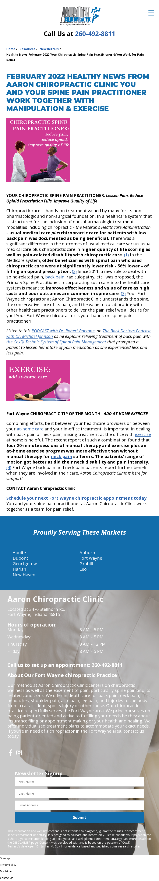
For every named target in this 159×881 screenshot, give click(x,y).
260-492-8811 (95, 33)
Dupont (20, 558)
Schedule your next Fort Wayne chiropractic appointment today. (77, 498)
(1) (126, 255)
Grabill (86, 563)
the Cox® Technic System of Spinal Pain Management (56, 342)
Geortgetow (25, 563)
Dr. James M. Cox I (49, 846)
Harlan (19, 569)
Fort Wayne (91, 558)
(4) (8, 467)
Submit (79, 817)
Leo (83, 569)
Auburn (87, 552)
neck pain (61, 456)
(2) (74, 271)
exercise (143, 434)
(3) (123, 293)
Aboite (19, 552)
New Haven (24, 574)
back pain (54, 277)
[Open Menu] (151, 13)
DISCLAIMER (21, 842)
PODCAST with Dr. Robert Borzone (63, 331)
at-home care (30, 429)
